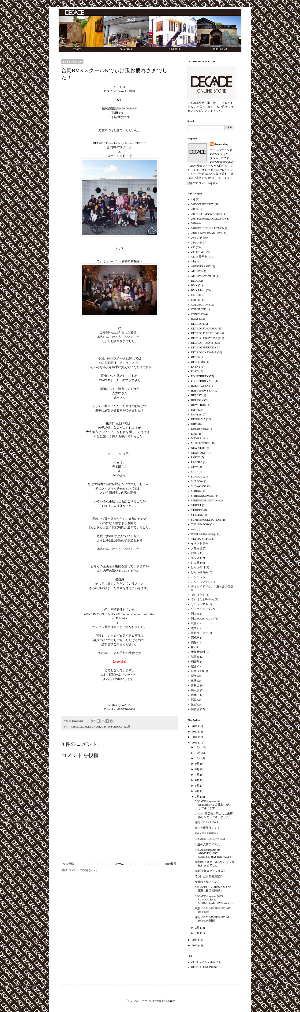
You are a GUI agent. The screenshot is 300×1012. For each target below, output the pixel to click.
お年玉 (195, 553)
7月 (197, 774)
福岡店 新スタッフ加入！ (210, 871)
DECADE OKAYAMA (204, 338)
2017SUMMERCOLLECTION (208, 218)
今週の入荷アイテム (207, 844)
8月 (197, 769)
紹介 (194, 666)
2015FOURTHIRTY (202, 204)
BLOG (195, 280)
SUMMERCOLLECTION (206, 519)
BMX (75, 726)
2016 (195, 737)
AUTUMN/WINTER (203, 276)
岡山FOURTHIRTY (202, 618)
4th (193, 261)
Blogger (170, 1000)
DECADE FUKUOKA (91, 726)
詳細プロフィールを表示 (203, 183)
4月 (197, 791)
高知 (194, 642)
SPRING (196, 491)
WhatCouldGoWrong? (203, 534)
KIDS (194, 424)
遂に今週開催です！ (207, 827)
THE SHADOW (200, 524)
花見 (194, 623)
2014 (195, 939)
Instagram (196, 414)
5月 (197, 785)
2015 (195, 742)
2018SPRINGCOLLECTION (207, 228)
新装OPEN (197, 671)
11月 (198, 752)
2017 (194, 209)
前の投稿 (170, 863)
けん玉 (126, 726)
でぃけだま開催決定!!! (209, 876)
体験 (194, 680)
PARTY (195, 457)
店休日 (195, 695)
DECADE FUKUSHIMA (205, 333)
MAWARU (197, 438)
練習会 (195, 709)
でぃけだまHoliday (202, 599)
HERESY (196, 395)
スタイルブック (201, 581)
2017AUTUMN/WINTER (206, 214)
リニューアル (199, 604)
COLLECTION (200, 304)
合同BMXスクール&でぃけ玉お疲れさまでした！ (214, 863)
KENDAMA (198, 419)
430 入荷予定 (199, 256)
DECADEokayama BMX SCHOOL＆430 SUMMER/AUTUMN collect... (214, 900)
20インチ (196, 237)
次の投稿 (68, 863)
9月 (197, 763)
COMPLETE (198, 309)
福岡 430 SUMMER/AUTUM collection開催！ (212, 919)
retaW (194, 467)
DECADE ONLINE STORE (207, 967)
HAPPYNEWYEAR (202, 390)
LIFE (194, 433)
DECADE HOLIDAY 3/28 (210, 838)
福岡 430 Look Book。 (208, 822)
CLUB (195, 295)
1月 (193, 199)
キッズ (195, 558)
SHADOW (197, 481)
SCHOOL (116, 726)
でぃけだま (198, 594)
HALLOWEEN (200, 386)
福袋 (194, 699)
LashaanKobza (199, 428)
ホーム (119, 863)
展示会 (195, 690)
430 (193, 247)
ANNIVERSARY (201, 266)
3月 (197, 796)
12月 (198, 747)
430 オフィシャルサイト (206, 962)
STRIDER (197, 510)
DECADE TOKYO (202, 342)
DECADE (196, 323)
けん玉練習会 (199, 572)
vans (193, 529)
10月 (198, 758)
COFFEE (196, 300)
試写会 (195, 656)
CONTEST (197, 314)
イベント (196, 543)
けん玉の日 (198, 567)
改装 (194, 628)
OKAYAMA (198, 452)
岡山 (194, 613)
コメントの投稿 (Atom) (82, 870)
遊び (194, 704)
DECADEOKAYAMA (204, 352)
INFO (107, 726)
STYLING (197, 514)
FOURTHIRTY (200, 376)
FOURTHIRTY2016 (202, 381)
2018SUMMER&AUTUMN (207, 233)
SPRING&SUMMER (203, 495)
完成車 (195, 637)
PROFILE (196, 462)
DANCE (196, 319)
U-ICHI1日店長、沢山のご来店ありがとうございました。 (214, 815)
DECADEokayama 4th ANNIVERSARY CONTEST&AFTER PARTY (213, 853)
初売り (195, 661)
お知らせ (196, 548)
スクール (196, 577)
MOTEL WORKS (201, 443)
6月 (197, 780)
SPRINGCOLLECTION (205, 500)
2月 (197, 927)
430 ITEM (197, 252)
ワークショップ (201, 609)
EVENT (195, 366)
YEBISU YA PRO (201, 538)
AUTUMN (197, 271)
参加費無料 (198, 652)
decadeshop (221, 144)
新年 (194, 675)
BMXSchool (198, 290)
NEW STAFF (198, 448)
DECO (195, 357)
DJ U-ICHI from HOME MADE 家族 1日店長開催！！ (213, 889)
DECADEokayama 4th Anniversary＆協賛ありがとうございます (213, 805)
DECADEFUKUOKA (203, 347)
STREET (196, 505)
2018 (194, 223)
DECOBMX (198, 362)
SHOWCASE (198, 486)
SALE (194, 472)
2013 (195, 945)
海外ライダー (199, 633)
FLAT (194, 371)
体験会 (195, 685)
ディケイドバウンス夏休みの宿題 (212, 586)
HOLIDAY (197, 400)
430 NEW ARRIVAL (206, 833)
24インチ (196, 242)
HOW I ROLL (199, 405)
